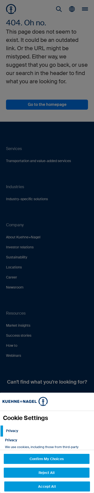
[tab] (47, 431)
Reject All (47, 472)
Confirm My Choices (47, 459)
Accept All (47, 486)
